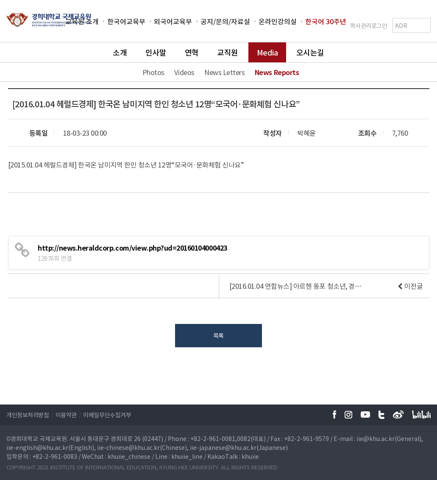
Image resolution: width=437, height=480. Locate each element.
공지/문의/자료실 (225, 21)
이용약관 (66, 414)
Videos (184, 72)
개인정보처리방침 (27, 414)
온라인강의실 (278, 21)
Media (267, 52)
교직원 (227, 52)
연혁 (192, 52)
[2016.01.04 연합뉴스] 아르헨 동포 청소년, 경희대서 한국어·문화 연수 (297, 286)
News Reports (277, 72)
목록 (218, 335)
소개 (120, 52)
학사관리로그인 (368, 25)
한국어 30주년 (325, 21)
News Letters (224, 72)
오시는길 (310, 52)
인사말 (156, 52)
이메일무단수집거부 (107, 414)
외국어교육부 (173, 21)
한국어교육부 (126, 21)
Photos (153, 72)
